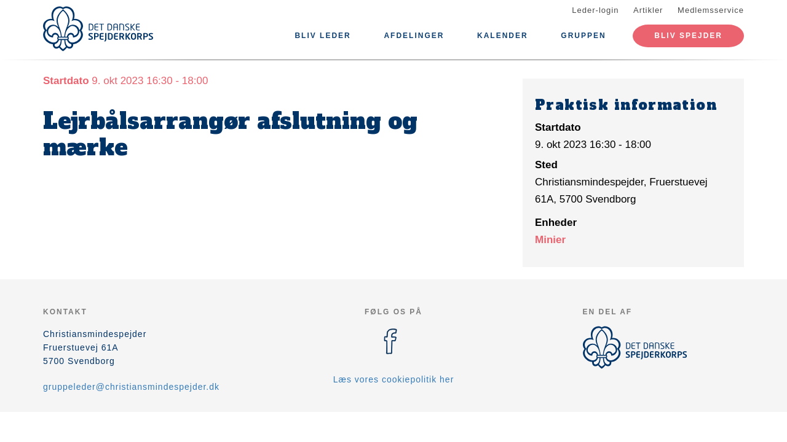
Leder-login (595, 10)
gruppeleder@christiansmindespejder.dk (131, 387)
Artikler (648, 10)
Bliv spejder (688, 35)
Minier (550, 240)
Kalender (502, 35)
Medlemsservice (711, 10)
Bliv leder (322, 35)
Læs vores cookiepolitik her (393, 379)
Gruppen (583, 35)
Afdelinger (414, 35)
